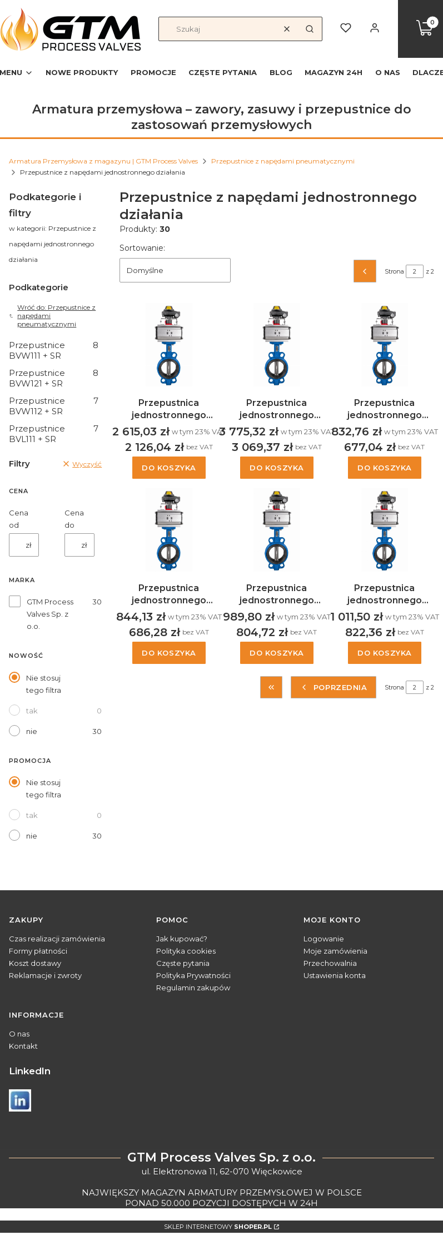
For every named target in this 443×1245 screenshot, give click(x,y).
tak (32, 710)
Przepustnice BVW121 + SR (53, 378)
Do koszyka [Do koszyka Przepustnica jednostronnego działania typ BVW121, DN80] (384, 652)
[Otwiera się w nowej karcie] (20, 1100)
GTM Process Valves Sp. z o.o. (50, 614)
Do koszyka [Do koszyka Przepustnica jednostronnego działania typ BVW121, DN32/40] (384, 468)
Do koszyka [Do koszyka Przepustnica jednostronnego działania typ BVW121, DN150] (169, 468)
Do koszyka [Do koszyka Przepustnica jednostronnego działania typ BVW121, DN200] (277, 468)
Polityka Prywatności (193, 975)
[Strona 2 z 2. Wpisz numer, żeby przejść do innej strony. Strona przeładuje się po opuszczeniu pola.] (415, 271)
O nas (19, 1033)
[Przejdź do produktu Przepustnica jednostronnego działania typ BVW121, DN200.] (276, 344)
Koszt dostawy (35, 963)
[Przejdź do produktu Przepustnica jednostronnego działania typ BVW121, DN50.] (169, 530)
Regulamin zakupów (193, 987)
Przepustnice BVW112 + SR (53, 405)
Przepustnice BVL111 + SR (53, 433)
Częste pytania (183, 963)
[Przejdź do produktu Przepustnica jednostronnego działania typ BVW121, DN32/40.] (384, 344)
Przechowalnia (330, 963)
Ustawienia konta (334, 975)
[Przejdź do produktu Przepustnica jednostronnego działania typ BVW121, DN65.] (276, 530)
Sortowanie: (142, 248)
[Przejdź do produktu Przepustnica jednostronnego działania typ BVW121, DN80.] (384, 530)
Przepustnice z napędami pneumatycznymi (283, 161)
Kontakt (23, 1045)
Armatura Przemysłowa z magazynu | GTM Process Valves (103, 161)
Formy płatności (38, 950)
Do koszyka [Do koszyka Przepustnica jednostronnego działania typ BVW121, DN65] (277, 652)
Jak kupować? (181, 938)
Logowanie (323, 938)
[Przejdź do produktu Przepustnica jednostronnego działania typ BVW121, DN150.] (169, 344)
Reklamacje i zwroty (45, 975)
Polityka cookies (186, 950)
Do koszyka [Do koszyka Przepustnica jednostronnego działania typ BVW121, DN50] (169, 652)
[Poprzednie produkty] (333, 687)
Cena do (74, 518)
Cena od (18, 518)
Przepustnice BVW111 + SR (53, 350)
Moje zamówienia (335, 950)
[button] (310, 28)
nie (31, 731)
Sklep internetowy (218, 1227)
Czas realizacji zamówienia (57, 938)
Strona (394, 271)
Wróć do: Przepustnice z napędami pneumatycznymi (52, 315)
